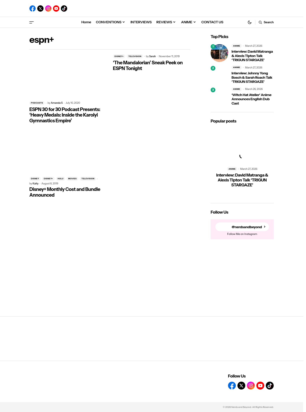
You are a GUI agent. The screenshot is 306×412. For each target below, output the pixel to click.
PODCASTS (37, 103)
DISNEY (35, 178)
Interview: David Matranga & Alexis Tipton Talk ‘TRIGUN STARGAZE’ (252, 56)
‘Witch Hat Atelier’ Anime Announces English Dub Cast (251, 99)
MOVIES (72, 178)
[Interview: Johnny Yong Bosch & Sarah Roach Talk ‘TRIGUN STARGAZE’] (219, 75)
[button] (31, 22)
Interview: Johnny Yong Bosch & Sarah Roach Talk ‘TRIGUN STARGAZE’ (252, 77)
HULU (60, 178)
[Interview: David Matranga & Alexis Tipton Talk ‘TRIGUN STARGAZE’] (219, 53)
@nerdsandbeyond (247, 227)
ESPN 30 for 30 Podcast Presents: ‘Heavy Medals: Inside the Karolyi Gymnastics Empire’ (64, 115)
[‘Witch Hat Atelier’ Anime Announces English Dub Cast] (219, 96)
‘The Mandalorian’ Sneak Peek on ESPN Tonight (148, 65)
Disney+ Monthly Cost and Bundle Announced (64, 192)
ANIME (236, 46)
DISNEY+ (119, 56)
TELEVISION (134, 56)
